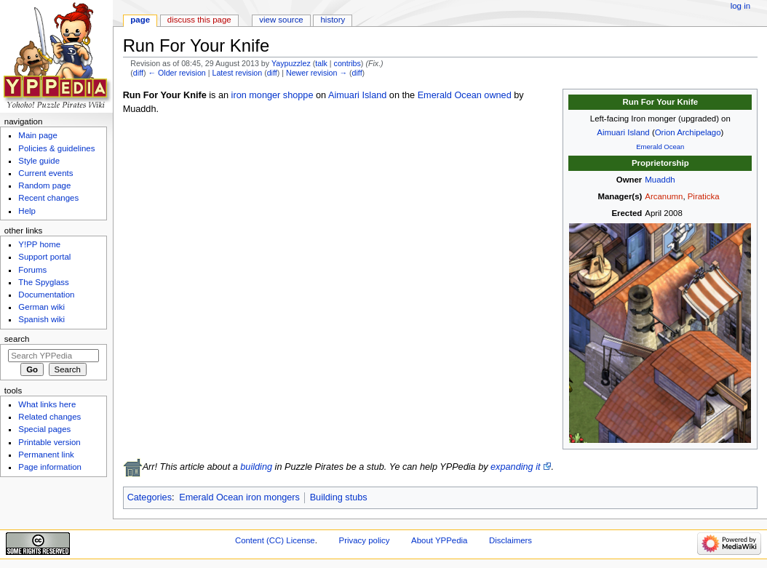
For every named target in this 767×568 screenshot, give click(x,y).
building (256, 467)
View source (281, 19)
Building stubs (338, 497)
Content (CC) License (275, 540)
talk (321, 63)
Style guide (39, 160)
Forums (32, 269)
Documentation (46, 294)
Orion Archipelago (688, 132)
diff (138, 72)
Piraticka (704, 196)
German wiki (41, 307)
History (333, 19)
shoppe (298, 95)
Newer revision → (316, 72)
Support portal (44, 256)
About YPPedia (439, 540)
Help (27, 211)
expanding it (515, 467)
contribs (347, 63)
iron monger (256, 95)
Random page (44, 185)
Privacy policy (364, 540)
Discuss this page (199, 19)
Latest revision (237, 72)
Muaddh (660, 179)
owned (497, 95)
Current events (45, 173)
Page (140, 19)
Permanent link (45, 454)
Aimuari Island (623, 132)
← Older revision (176, 72)
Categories (149, 497)
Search (17, 339)
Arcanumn (664, 196)
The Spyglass (43, 282)
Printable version (49, 442)
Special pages (44, 429)
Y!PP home (39, 244)
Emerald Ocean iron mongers (239, 497)
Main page (37, 135)
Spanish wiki (41, 319)
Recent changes (48, 197)
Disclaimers (510, 540)
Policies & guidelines (56, 148)
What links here (47, 404)
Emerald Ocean (660, 147)
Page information (50, 467)
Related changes (49, 416)
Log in (740, 5)
